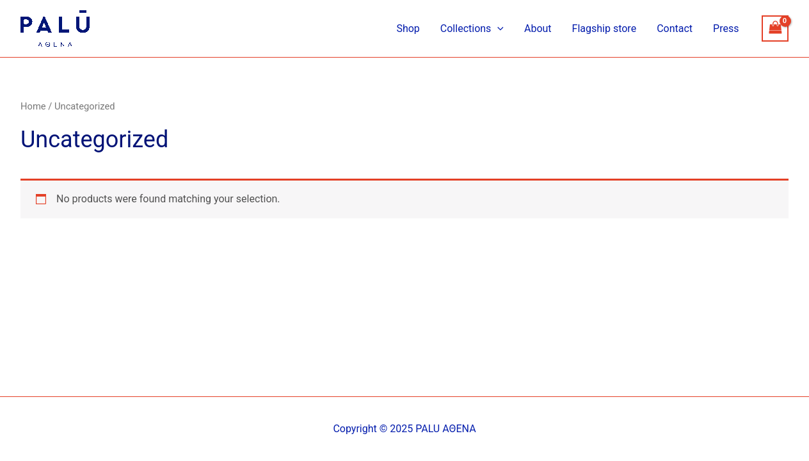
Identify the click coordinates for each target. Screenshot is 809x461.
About (538, 28)
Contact (675, 28)
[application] (497, 28)
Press (726, 28)
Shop (407, 28)
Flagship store (604, 28)
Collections (472, 28)
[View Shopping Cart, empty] (775, 28)
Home (33, 106)
